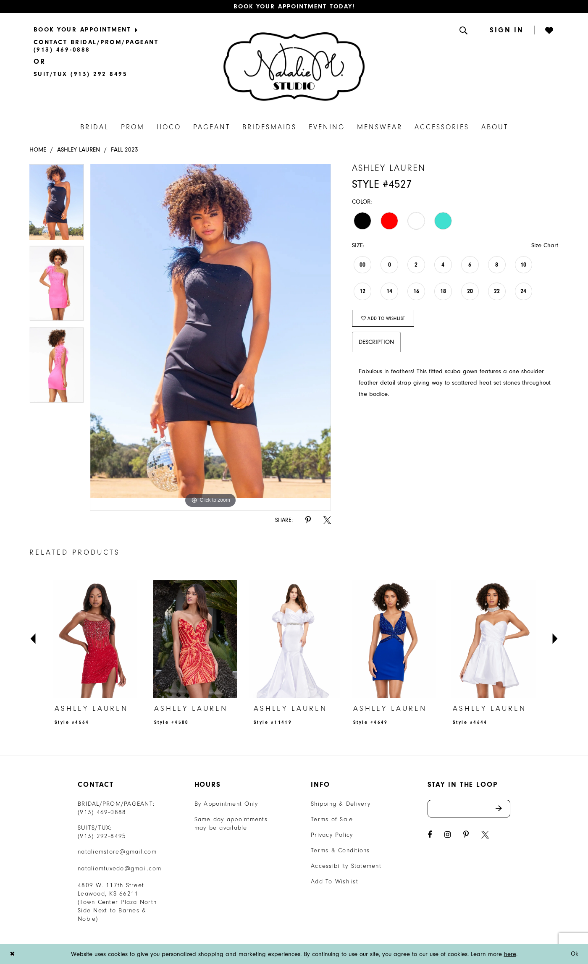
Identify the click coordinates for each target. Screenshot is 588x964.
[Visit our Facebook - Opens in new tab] (430, 835)
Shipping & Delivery (340, 803)
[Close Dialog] (12, 954)
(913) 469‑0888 (102, 812)
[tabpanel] (56, 204)
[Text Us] (80, 74)
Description (376, 342)
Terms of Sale (332, 819)
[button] (464, 30)
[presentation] (95, 639)
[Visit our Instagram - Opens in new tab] (447, 835)
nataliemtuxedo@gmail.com (119, 868)
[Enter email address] (469, 808)
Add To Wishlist (334, 881)
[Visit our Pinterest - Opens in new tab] (466, 835)
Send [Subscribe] (503, 808)
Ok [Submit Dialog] (575, 954)
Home (37, 149)
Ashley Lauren (78, 149)
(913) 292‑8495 (102, 836)
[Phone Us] (125, 46)
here (510, 954)
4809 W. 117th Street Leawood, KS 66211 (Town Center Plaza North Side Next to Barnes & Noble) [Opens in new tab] (117, 902)
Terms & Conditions (340, 850)
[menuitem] (125, 29)
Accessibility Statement (346, 866)
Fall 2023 (124, 149)
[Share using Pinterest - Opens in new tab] (308, 520)
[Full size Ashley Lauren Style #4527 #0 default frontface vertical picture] (210, 337)
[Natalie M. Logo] (294, 66)
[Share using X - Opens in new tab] (327, 520)
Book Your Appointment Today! (294, 6)
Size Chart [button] (544, 245)
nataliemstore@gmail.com (117, 851)
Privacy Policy (332, 834)
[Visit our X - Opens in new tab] (485, 835)
